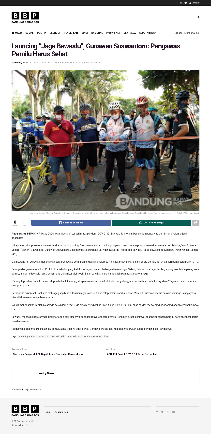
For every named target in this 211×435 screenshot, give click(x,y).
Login (183, 3)
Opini (84, 33)
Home (47, 413)
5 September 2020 (42, 62)
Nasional (97, 33)
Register (194, 3)
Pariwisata (113, 33)
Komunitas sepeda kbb (96, 337)
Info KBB (17, 33)
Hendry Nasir (21, 62)
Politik (41, 33)
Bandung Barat (27, 337)
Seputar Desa (147, 33)
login (21, 390)
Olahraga (129, 33)
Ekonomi (55, 33)
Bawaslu (43, 337)
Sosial (29, 33)
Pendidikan (71, 33)
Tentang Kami (62, 413)
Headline (59, 62)
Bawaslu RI (74, 337)
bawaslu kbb (58, 337)
